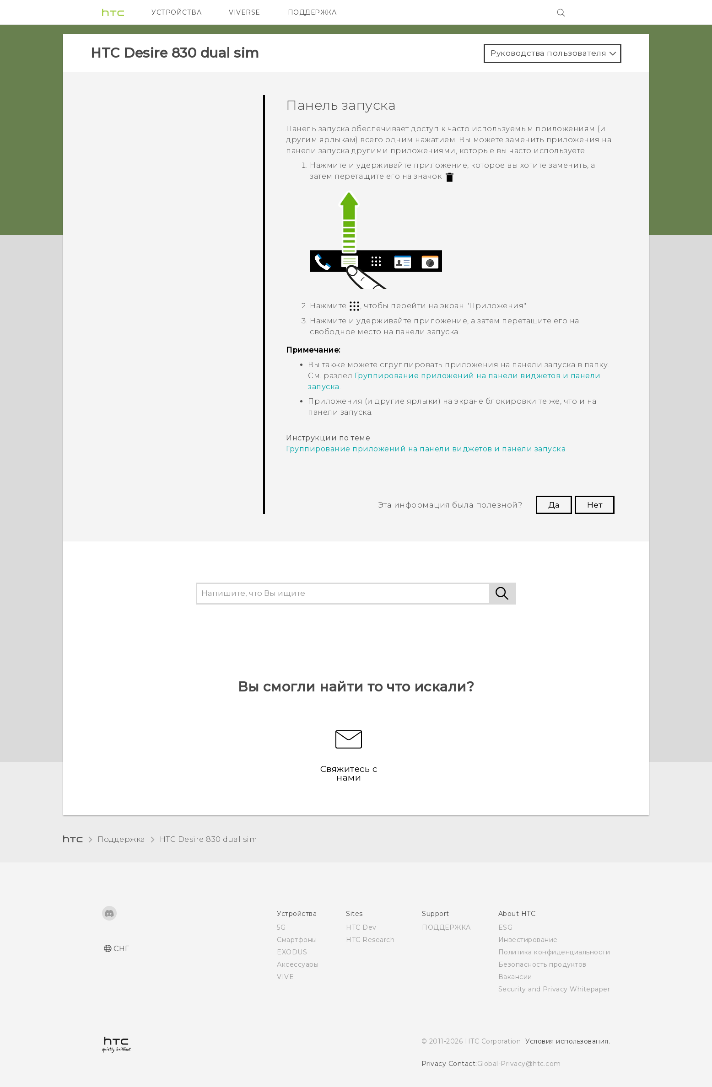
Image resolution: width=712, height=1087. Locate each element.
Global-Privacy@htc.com (519, 1064)
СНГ (121, 948)
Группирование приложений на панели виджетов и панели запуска (426, 448)
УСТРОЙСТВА (176, 12)
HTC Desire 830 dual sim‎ (209, 839)
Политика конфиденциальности (554, 952)
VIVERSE (244, 12)
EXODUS (292, 952)
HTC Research (370, 940)
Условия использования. (567, 1041)
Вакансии (515, 977)
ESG (505, 927)
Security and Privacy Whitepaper (554, 989)
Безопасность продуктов (542, 964)
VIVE (285, 977)
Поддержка (121, 839)
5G (281, 927)
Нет (594, 504)
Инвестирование (528, 940)
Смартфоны (297, 940)
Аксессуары (297, 964)
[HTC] (113, 12)
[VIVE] (597, 12)
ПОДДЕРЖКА (312, 12)
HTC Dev (361, 927)
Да (554, 504)
